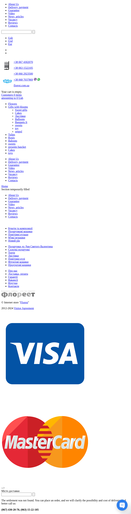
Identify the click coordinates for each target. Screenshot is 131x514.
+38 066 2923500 (23, 73)
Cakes (18, 113)
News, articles (16, 16)
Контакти (13, 286)
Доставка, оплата (18, 273)
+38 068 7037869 (23, 79)
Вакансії (13, 280)
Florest (24, 302)
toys (10, 153)
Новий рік (14, 240)
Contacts (13, 25)
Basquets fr (21, 122)
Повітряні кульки (18, 234)
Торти (11, 252)
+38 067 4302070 (23, 62)
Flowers (12, 103)
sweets (18, 125)
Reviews (13, 22)
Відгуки (12, 283)
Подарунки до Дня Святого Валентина (30, 246)
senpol (18, 131)
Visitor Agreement (24, 308)
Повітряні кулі (16, 258)
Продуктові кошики (19, 265)
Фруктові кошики (18, 261)
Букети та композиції (20, 228)
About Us (13, 4)
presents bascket (17, 146)
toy (16, 128)
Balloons (20, 119)
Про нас (12, 270)
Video (11, 13)
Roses (11, 137)
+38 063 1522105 (23, 67)
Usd (10, 41)
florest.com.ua (21, 85)
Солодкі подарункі (19, 249)
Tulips (11, 134)
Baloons (12, 140)
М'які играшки (16, 237)
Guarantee (13, 10)
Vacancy (12, 19)
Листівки (20, 116)
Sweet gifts (21, 109)
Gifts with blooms (18, 106)
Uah (10, 37)
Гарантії (13, 276)
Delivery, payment (18, 7)
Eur (10, 44)
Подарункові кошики (20, 231)
